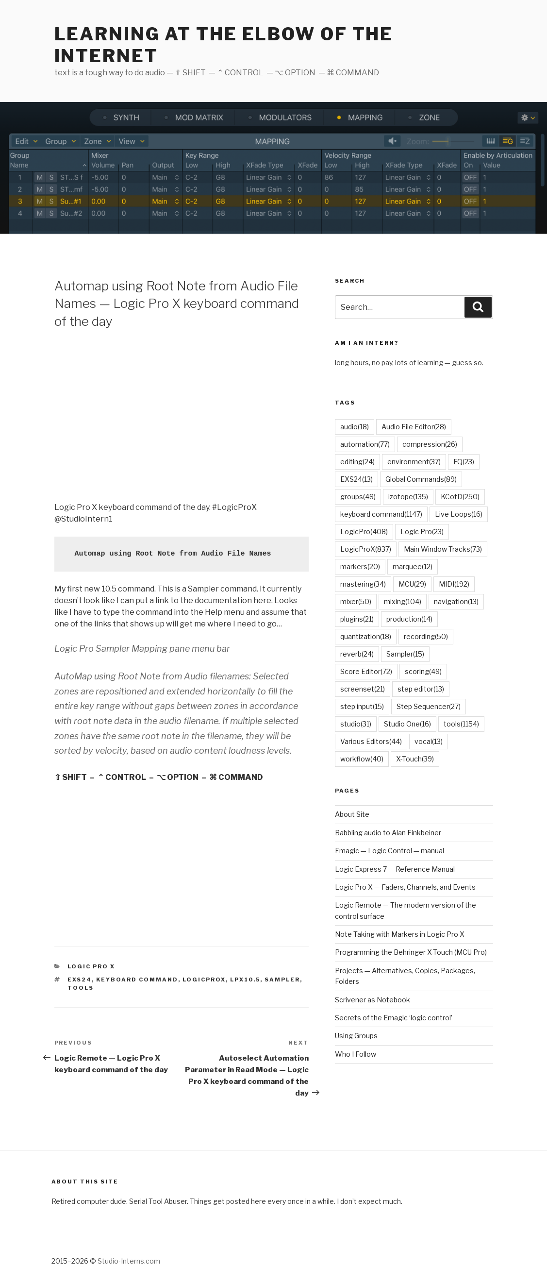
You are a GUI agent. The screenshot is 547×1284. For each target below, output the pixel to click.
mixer (355, 601)
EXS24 (79, 979)
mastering (363, 584)
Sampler (282, 979)
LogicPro (364, 531)
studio (355, 724)
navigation (456, 601)
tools (80, 987)
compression (429, 444)
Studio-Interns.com (129, 1261)
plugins (357, 619)
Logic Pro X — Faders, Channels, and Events (405, 887)
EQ (463, 461)
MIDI (454, 584)
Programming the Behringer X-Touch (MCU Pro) (411, 952)
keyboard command (137, 979)
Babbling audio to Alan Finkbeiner (388, 832)
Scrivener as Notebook (372, 1000)
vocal (428, 741)
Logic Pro (422, 531)
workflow (361, 759)
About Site (352, 814)
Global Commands (421, 479)
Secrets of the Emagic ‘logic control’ (393, 1018)
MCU (412, 584)
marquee (412, 566)
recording (426, 636)
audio (354, 426)
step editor (421, 689)
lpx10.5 (245, 979)
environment (414, 461)
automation (365, 444)
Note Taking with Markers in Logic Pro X (399, 934)
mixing (402, 601)
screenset (362, 689)
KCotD (460, 496)
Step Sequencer (429, 706)
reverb (357, 654)
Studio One (407, 724)
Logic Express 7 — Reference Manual (395, 869)
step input (362, 706)
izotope (408, 496)
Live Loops (458, 514)
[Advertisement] (181, 414)
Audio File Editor (413, 426)
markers (360, 566)
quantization (365, 636)
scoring (423, 671)
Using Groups (356, 1035)
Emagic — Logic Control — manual (389, 850)
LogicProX (204, 979)
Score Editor (366, 671)
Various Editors (371, 741)
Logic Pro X (91, 966)
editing (357, 461)
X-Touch (415, 759)
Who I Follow (355, 1054)
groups (358, 496)
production (409, 619)
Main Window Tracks (443, 549)
